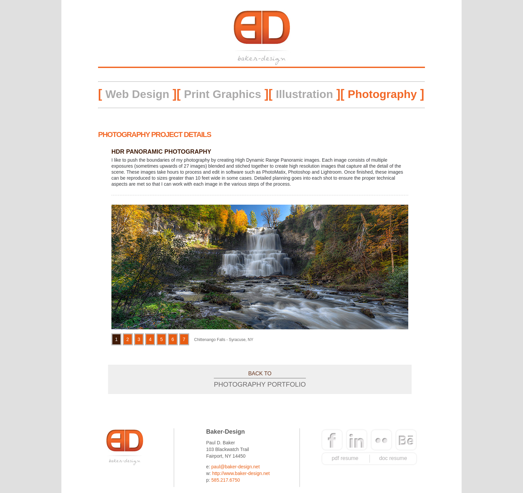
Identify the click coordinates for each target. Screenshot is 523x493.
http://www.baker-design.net (241, 473)
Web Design (137, 94)
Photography (382, 94)
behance (406, 440)
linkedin (357, 440)
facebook (332, 440)
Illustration (304, 94)
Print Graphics (222, 94)
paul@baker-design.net (235, 466)
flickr (381, 440)
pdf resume (345, 458)
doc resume (393, 458)
